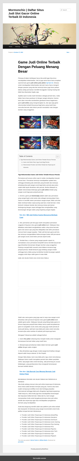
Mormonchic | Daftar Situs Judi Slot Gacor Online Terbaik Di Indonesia (26, 13)
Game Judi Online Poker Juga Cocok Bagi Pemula (36, 162)
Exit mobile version (39, 458)
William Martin (43, 440)
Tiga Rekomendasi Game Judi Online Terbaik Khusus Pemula (38, 159)
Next (69, 52)
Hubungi (17, 46)
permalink (21, 442)
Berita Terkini (34, 440)
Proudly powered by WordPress (39, 449)
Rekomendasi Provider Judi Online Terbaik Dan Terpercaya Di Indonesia (39, 166)
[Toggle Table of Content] (56, 156)
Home (10, 46)
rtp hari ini (49, 83)
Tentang (25, 46)
